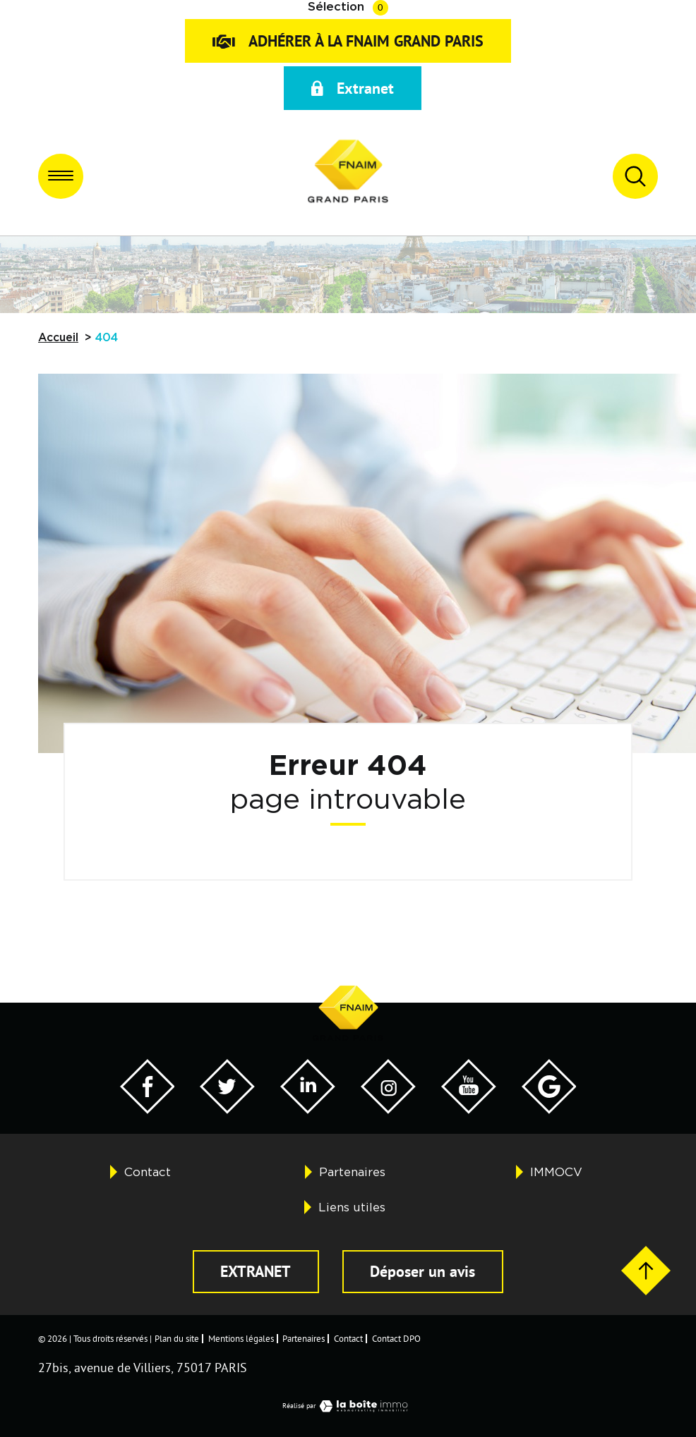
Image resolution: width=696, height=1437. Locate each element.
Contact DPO (396, 1338)
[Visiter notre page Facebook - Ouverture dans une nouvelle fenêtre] (147, 1109)
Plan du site (177, 1338)
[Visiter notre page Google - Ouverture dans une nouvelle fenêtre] (549, 1109)
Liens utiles (351, 1207)
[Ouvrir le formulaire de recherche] (635, 176)
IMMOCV (556, 1172)
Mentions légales (241, 1338)
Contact (147, 1172)
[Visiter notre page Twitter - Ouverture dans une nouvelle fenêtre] (227, 1109)
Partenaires (352, 1172)
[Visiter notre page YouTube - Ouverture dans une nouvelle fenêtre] (468, 1109)
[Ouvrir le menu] (60, 176)
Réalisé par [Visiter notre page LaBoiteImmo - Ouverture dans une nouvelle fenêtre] (348, 1406)
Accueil (58, 337)
